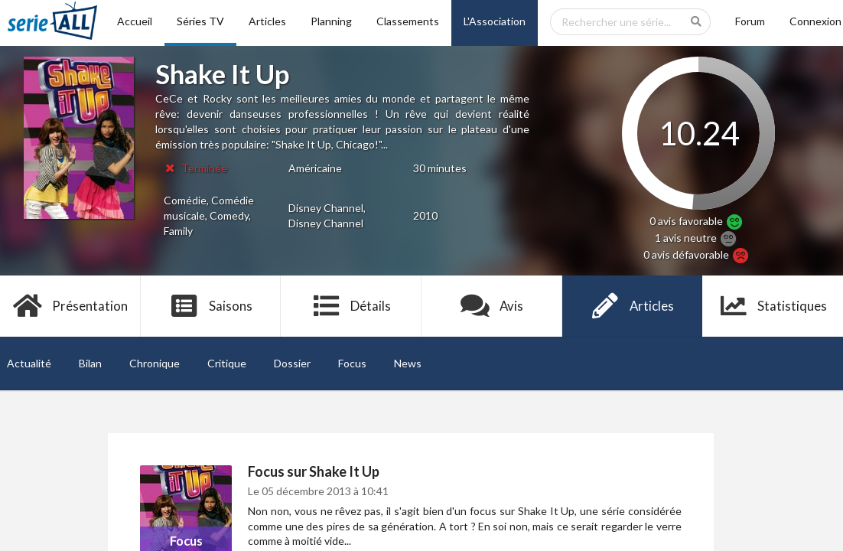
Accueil (134, 21)
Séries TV (200, 21)
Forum (750, 21)
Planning (331, 21)
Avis (492, 306)
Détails (351, 306)
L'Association (495, 21)
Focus (352, 363)
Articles (267, 21)
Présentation (71, 306)
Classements (407, 21)
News (408, 363)
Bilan (90, 363)
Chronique (154, 363)
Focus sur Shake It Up (313, 471)
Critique (226, 363)
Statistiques (773, 306)
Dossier (292, 363)
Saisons (210, 306)
